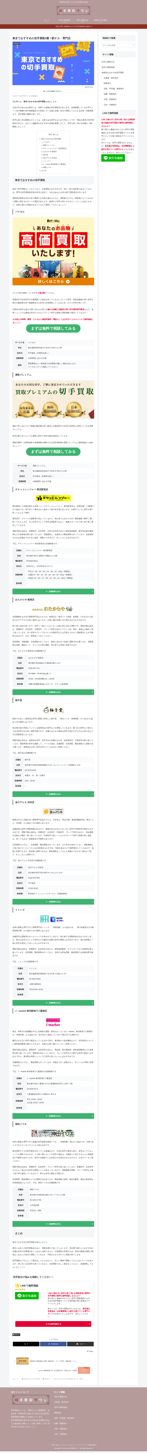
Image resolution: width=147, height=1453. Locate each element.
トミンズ (46, 162)
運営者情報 (92, 1446)
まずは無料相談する (53, 1326)
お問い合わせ (55, 1446)
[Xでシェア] (26, 1345)
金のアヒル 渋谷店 (50, 159)
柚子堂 (45, 155)
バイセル (46, 142)
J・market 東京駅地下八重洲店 (54, 165)
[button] (80, 1345)
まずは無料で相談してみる (53, 330)
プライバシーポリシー (69, 1446)
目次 (50, 134)
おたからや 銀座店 (50, 152)
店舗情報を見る (54, 593)
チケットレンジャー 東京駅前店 (55, 149)
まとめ (43, 172)
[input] (118, 45)
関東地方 (16, 1336)
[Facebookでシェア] (53, 1345)
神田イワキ (47, 169)
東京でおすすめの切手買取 (51, 139)
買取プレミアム (49, 146)
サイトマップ (82, 1446)
